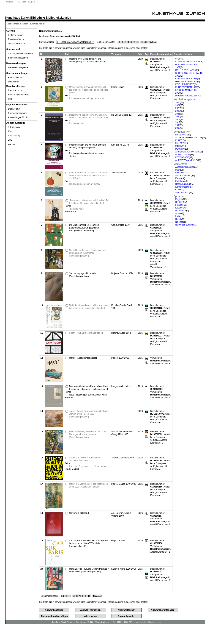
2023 (177, 111)
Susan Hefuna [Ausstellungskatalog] (86, 333)
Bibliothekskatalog (58, 17)
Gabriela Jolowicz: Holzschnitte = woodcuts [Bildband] (84, 459)
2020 (177, 116)
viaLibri (11, 144)
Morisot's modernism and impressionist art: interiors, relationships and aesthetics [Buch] (88, 90)
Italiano (179, 216)
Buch (177, 170)
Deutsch (9, 2)
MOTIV (178, 146)
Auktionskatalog (182, 192)
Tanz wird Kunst (76, 209)
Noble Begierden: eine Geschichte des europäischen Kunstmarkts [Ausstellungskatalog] (87, 253)
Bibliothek (37, 17)
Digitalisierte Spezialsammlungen (17, 111)
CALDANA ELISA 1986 (186, 78)
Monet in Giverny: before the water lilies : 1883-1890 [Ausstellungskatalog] (88, 485)
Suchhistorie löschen (18, 58)
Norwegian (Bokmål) (185, 225)
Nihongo (179, 222)
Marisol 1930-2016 (120, 358)
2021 (177, 114)
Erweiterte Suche (16, 39)
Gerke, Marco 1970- (120, 225)
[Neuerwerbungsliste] (21, 67)
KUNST (179, 140)
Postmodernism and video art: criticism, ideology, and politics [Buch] (87, 146)
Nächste (152, 42)
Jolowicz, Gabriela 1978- (123, 457)
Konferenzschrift (183, 187)
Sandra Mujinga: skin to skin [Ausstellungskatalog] (82, 274)
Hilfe (10, 99)
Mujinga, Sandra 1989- (122, 273)
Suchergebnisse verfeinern (21, 53)
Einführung (180, 181)
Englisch (31, 2)
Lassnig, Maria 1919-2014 (123, 569)
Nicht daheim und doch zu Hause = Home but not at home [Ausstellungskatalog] (89, 306)
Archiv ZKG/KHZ (16, 77)
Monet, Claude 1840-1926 (123, 484)
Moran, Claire (117, 87)
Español (179, 208)
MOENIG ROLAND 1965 (187, 95)
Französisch (21, 2)
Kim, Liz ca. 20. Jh (120, 145)
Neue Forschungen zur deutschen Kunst (88, 395)
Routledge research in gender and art (87, 98)
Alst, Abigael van (119, 172)
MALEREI (180, 143)
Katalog (179, 178)
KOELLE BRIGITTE (184, 84)
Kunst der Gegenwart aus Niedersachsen (88, 466)
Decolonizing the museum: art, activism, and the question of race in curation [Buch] (89, 116)
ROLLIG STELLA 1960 (186, 70)
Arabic (178, 213)
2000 (177, 128)
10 (145, 42)
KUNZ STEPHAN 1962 (186, 87)
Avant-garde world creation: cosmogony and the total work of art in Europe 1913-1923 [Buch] (88, 175)
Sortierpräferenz (46, 42)
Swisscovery (14, 135)
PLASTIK (179, 149)
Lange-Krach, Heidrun (121, 386)
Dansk (178, 219)
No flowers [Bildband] (79, 513)
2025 (177, 102)
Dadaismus (13, 81)
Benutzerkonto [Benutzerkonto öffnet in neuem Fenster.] (15, 90)
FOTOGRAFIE (182, 157)
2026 (177, 108)
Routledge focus (77, 123)
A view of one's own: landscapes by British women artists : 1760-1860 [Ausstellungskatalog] (89, 414)
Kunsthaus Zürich (17, 17)
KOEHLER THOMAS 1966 (188, 61)
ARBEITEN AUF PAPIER (187, 152)
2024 (177, 105)
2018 (177, 119)
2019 (177, 122)
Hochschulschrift (183, 184)
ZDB (10, 140)
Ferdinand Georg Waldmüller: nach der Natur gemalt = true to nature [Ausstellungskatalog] (87, 434)
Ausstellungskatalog (184, 167)
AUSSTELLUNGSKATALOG (188, 137)
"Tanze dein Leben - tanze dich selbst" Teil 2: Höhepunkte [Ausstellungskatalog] (89, 201)
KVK (10, 131)
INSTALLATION (182, 154)
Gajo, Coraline (118, 540)
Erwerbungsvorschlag (18, 94)
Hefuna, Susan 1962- (121, 333)
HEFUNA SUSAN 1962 (186, 81)
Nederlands (180, 210)
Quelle (178, 189)
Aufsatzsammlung (183, 175)
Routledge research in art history (84, 184)
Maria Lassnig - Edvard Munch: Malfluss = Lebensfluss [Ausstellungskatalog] (89, 570)
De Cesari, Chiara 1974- (122, 115)
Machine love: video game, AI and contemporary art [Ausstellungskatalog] (87, 60)
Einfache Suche (15, 35)
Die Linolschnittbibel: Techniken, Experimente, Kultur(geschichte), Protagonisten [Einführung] (84, 228)
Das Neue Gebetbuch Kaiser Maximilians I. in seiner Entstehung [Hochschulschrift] (88, 387)
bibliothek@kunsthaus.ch (150, 622)
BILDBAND (180, 134)
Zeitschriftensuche (16, 43)
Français (179, 205)
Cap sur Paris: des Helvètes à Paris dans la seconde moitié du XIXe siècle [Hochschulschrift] (88, 543)
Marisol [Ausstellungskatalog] (83, 358)
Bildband (179, 172)
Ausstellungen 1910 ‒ (18, 117)
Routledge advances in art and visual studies (86, 154)
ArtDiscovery (14, 127)
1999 (177, 125)
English (178, 199)
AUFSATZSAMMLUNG (186, 160)
